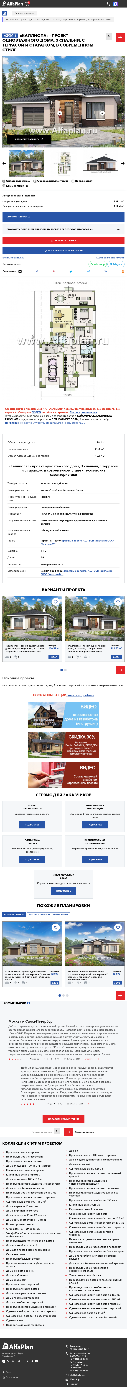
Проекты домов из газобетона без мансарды (96, 1251)
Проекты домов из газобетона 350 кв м (93, 1200)
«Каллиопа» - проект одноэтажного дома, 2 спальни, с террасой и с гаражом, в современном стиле (87, 648)
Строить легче (14, 408)
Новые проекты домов (20, 1224)
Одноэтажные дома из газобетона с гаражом (96, 1227)
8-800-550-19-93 (78, 1356)
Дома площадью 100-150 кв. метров (28, 1165)
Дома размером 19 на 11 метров (26, 1219)
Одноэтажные (14, 1320)
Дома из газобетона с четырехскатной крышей (92, 1257)
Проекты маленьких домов (22, 1288)
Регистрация (12, 1377)
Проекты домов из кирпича (23, 1152)
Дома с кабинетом (17, 1275)
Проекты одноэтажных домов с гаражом (31, 1197)
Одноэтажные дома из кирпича (25, 1170)
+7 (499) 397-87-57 (79, 1370)
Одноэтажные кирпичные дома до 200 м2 (94, 1299)
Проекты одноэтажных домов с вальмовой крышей (95, 1175)
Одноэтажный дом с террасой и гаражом (31, 1311)
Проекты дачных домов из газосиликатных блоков (95, 1281)
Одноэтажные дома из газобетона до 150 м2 (96, 1218)
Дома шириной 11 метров (22, 1206)
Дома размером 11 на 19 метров (26, 1215)
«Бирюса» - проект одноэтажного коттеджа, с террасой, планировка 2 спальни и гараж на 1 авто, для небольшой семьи (88, 975)
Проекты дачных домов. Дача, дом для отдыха (30, 1265)
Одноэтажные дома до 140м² (87, 1312)
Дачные (74, 1150)
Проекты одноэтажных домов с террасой (31, 1306)
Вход (8, 1372)
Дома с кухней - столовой (21, 1245)
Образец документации (52, 180)
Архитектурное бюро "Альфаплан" (17, 1350)
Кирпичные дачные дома (84, 1204)
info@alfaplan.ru (77, 1375)
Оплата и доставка (18, 180)
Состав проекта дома (83, 412)
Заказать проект (65, 240)
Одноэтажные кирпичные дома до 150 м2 (94, 1294)
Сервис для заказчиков (63, 794)
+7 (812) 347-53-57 (79, 1365)
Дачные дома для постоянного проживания (95, 1159)
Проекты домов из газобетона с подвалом (95, 1246)
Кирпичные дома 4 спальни (86, 1209)
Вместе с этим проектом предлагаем (48, 914)
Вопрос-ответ (83, 180)
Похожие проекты (14, 914)
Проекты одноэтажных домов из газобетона (33, 1183)
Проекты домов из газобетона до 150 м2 (31, 1192)
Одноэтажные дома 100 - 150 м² (26, 1201)
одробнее (87, 695)
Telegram (115, 264)
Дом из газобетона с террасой (24, 1302)
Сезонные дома (15, 1254)
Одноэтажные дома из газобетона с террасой (91, 1233)
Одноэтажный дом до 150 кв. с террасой (31, 1315)
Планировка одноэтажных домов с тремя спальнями (94, 1241)
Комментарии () (17, 185)
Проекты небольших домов (23, 1258)
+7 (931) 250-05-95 (79, 1359)
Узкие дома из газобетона (85, 1275)
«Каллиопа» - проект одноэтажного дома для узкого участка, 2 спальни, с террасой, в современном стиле (26, 648)
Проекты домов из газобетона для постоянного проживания (90, 1289)
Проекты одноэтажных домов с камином (94, 1188)
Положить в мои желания (65, 250)
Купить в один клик (13, 258)
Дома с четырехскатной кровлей (26, 1293)
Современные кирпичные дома (88, 1213)
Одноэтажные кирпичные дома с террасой (95, 1308)
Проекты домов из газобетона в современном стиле (88, 1269)
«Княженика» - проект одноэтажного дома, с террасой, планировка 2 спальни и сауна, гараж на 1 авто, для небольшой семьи (27, 975)
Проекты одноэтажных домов (24, 1161)
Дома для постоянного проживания (28, 1249)
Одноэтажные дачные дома (86, 1168)
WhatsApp (98, 264)
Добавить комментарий (63, 1119)
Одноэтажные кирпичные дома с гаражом (95, 1303)
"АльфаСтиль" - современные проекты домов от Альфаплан (33, 1235)
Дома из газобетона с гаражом (25, 1188)
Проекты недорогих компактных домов (30, 1240)
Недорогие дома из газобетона (25, 1324)
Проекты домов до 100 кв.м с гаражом (93, 1155)
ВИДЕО (36, 412)
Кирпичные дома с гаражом (23, 1174)
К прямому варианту (27, 139)
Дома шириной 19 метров (22, 1210)
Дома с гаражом (16, 1279)
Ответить (89, 1059)
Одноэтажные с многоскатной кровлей (93, 1317)
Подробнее (32, 824)
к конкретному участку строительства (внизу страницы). (45, 422)
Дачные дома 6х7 (80, 1164)
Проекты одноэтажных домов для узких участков (93, 1194)
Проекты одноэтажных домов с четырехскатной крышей (88, 1182)
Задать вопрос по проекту (110, 258)
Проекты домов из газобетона (24, 1156)
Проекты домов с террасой (22, 1284)
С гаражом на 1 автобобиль (23, 1228)
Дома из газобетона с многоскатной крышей (96, 1263)
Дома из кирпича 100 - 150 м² (24, 1179)
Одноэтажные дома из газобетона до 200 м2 (96, 1222)
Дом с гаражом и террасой (22, 1297)
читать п (74, 695)
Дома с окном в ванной (20, 1270)
